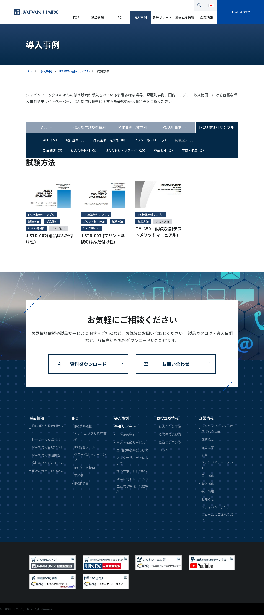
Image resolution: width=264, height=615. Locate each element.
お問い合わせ (240, 12)
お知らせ (207, 499)
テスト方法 (162, 221)
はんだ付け (58, 228)
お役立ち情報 (184, 17)
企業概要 (207, 439)
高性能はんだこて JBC (48, 463)
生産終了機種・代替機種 (132, 489)
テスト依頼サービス (130, 443)
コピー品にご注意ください (217, 517)
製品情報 (97, 17)
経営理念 (207, 447)
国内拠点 (207, 476)
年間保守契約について (132, 450)
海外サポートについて (132, 471)
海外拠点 (207, 483)
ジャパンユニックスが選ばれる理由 (217, 429)
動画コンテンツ (170, 442)
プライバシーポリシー (217, 507)
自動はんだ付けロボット (48, 429)
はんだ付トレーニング (132, 479)
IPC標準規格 (83, 426)
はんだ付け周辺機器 (46, 455)
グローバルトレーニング (90, 457)
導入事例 (140, 17)
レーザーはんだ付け (46, 439)
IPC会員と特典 (84, 468)
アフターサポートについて (132, 461)
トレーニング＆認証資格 (90, 437)
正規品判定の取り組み (48, 471)
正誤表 (79, 476)
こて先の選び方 (170, 434)
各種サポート (162, 17)
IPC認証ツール (84, 447)
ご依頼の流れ (126, 435)
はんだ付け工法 (170, 426)
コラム (163, 450)
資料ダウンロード (88, 364)
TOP (75, 17)
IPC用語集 (81, 483)
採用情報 (207, 491)
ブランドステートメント (217, 465)
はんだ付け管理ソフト (48, 447)
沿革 (204, 455)
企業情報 (206, 17)
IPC (119, 17)
